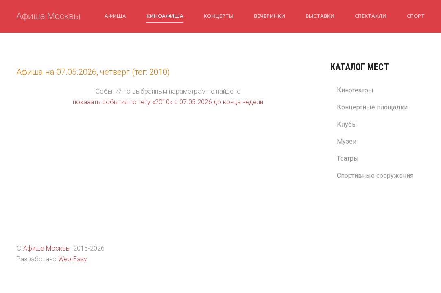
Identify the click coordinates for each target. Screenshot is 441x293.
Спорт (416, 16)
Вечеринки (269, 16)
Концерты (219, 16)
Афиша (115, 16)
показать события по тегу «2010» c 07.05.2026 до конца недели (168, 102)
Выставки (320, 16)
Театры (348, 158)
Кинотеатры (355, 90)
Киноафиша (164, 16)
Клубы (347, 124)
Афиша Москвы (48, 16)
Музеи (346, 141)
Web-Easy (72, 259)
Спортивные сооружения (375, 175)
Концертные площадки (372, 107)
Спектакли (370, 16)
